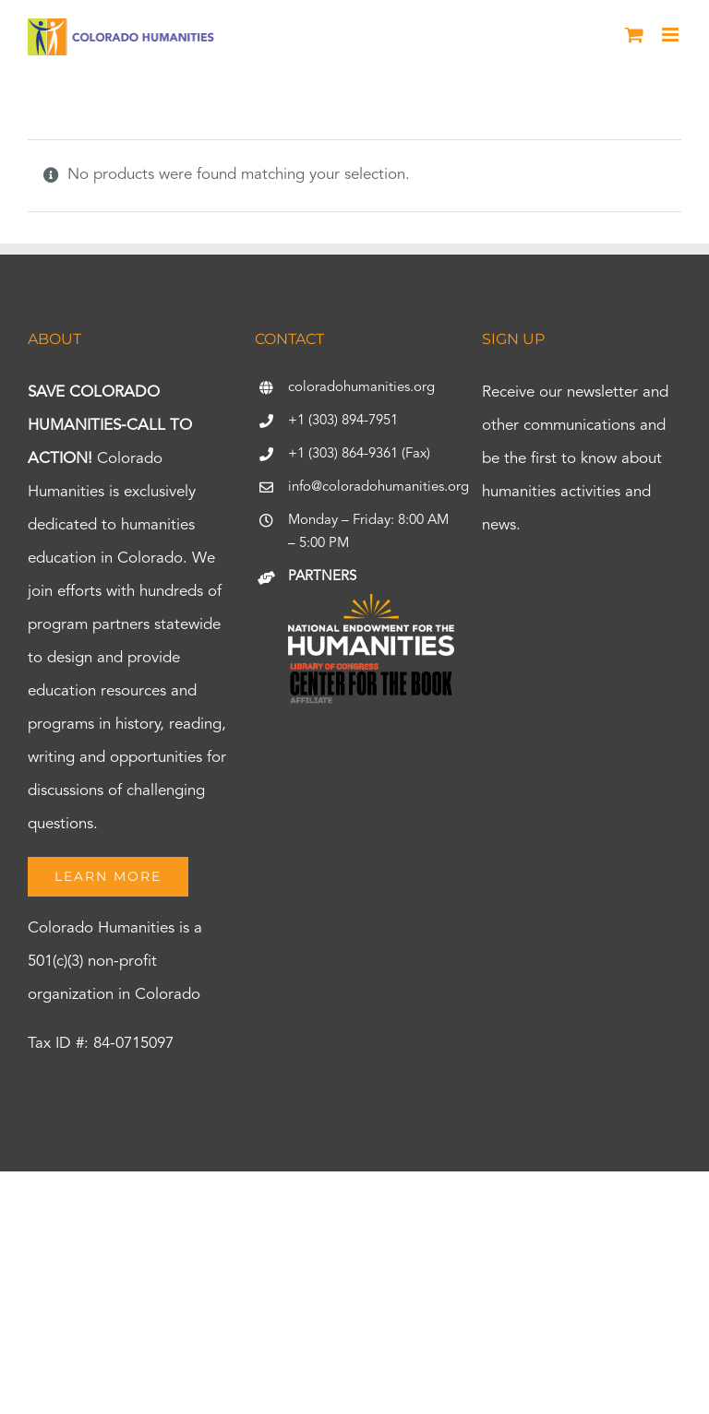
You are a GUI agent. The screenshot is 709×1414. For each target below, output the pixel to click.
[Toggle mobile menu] (671, 34)
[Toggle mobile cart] (634, 34)
